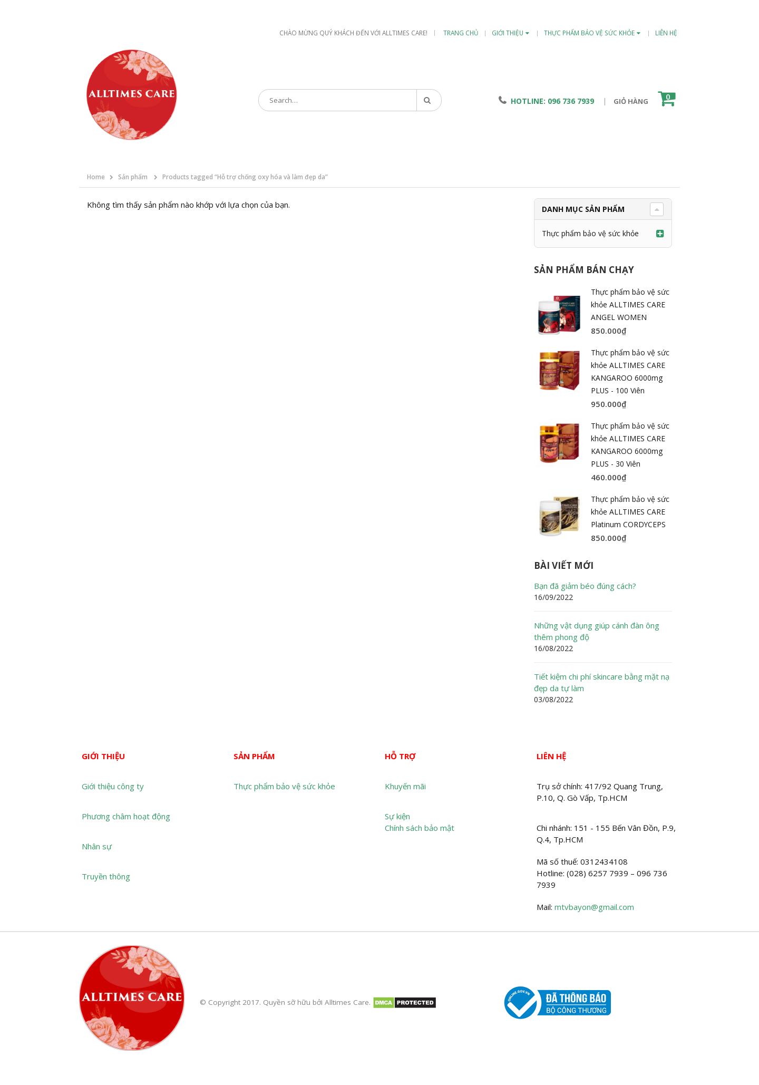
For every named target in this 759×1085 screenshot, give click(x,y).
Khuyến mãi (405, 786)
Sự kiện (397, 816)
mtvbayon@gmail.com (594, 907)
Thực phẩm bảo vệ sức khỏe (589, 32)
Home (96, 176)
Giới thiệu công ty (113, 786)
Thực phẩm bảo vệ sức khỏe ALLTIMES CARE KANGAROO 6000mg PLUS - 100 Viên (630, 371)
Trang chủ (461, 32)
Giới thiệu (507, 32)
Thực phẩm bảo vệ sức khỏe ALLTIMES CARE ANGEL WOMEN (630, 304)
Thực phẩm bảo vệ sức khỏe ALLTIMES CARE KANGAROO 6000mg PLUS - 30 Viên (630, 445)
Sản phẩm (133, 176)
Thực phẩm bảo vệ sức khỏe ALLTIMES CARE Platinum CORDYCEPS (630, 511)
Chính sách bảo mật (419, 827)
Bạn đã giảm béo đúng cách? (585, 585)
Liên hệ (666, 32)
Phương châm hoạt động (126, 816)
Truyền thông (106, 876)
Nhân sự (97, 846)
